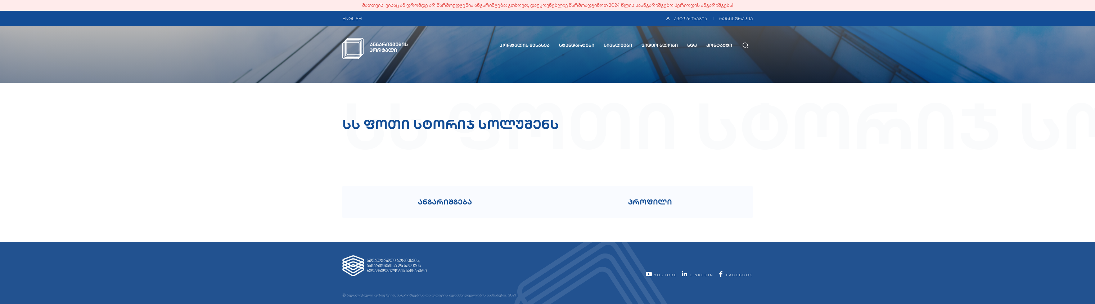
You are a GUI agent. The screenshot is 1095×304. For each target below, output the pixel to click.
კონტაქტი (719, 45)
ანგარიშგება (445, 201)
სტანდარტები (576, 45)
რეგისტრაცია (736, 18)
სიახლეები (618, 45)
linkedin (697, 275)
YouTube (661, 275)
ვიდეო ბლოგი (659, 45)
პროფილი (650, 201)
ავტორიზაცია (686, 18)
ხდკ (692, 45)
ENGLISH (352, 18)
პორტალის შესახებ (525, 45)
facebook (735, 275)
